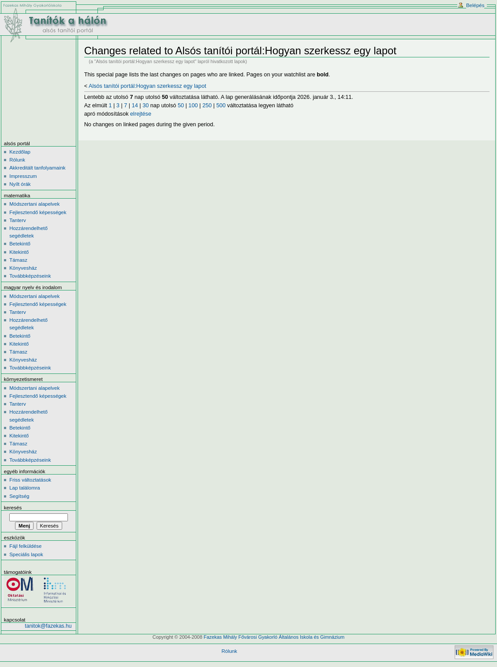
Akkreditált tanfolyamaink (37, 167)
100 (193, 105)
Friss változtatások (30, 479)
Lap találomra (24, 487)
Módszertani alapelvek (34, 204)
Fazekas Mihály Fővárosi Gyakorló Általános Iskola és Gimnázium (274, 637)
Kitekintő (19, 252)
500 (220, 105)
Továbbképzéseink (30, 276)
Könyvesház (23, 268)
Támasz (18, 260)
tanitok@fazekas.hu (48, 626)
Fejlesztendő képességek (37, 212)
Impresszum (23, 176)
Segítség (19, 496)
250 (207, 105)
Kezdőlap (19, 152)
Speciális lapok (26, 554)
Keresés (13, 507)
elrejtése (140, 114)
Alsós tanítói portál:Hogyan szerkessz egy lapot (147, 86)
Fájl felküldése (25, 546)
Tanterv (17, 220)
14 (135, 105)
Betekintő (19, 243)
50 (181, 105)
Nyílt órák (19, 184)
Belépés (475, 5)
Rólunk (17, 159)
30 (145, 105)
